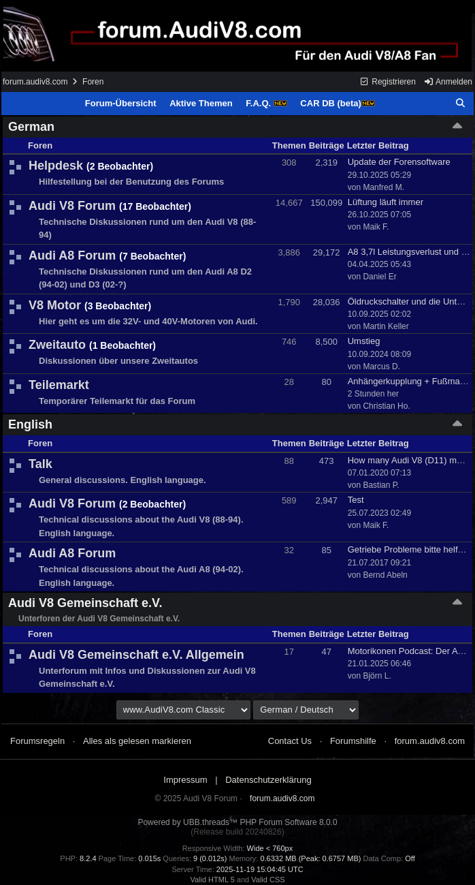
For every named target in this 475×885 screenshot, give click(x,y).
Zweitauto (57, 345)
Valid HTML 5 (212, 879)
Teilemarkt (59, 385)
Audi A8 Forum (72, 255)
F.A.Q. (266, 103)
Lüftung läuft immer (385, 202)
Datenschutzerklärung (268, 780)
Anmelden (447, 82)
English (30, 424)
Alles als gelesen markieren (137, 741)
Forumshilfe (353, 741)
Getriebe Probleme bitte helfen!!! (411, 549)
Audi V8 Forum (72, 206)
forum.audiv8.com (35, 82)
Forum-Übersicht (121, 103)
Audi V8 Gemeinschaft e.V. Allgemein (136, 655)
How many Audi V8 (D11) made (410, 460)
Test (356, 500)
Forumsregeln (37, 741)
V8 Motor (55, 305)
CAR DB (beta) (337, 103)
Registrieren (387, 82)
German (31, 127)
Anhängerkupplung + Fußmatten (411, 381)
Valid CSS (267, 879)
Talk (40, 464)
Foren (92, 82)
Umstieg (364, 341)
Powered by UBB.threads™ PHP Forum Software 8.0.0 (237, 822)
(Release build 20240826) (237, 832)
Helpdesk (56, 165)
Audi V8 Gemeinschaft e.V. (85, 603)
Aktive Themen (200, 103)
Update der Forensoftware (399, 162)
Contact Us (290, 741)
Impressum (185, 780)
